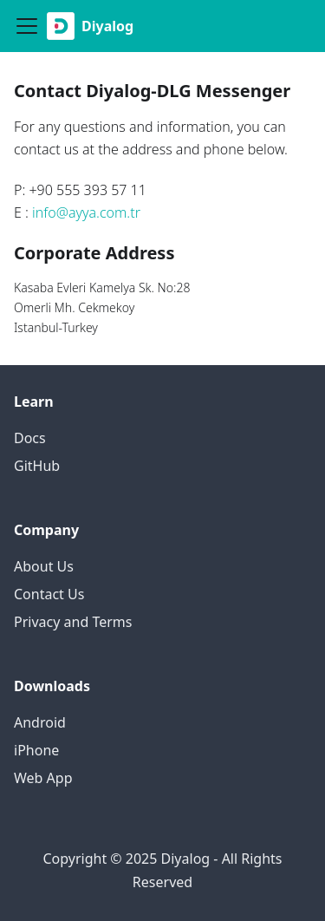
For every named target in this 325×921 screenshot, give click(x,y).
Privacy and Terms (73, 621)
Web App (43, 777)
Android (40, 722)
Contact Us (49, 594)
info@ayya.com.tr (86, 212)
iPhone (36, 750)
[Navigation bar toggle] (27, 26)
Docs (30, 437)
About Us (44, 566)
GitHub (37, 465)
